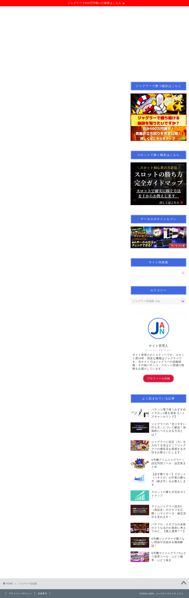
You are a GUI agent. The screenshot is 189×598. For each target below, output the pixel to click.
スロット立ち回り (73, 71)
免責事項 (42, 593)
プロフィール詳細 (158, 378)
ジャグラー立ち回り (38, 71)
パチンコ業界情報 (124, 71)
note (99, 71)
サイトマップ (155, 71)
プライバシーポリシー (20, 593)
